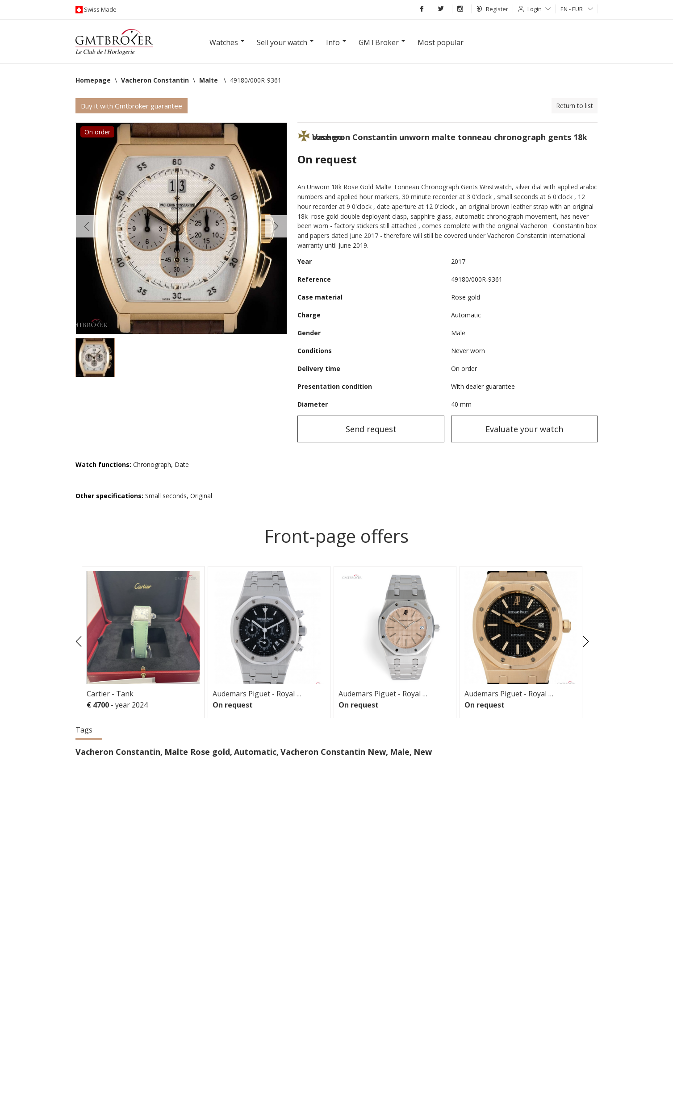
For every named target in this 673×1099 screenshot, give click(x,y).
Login (539, 9)
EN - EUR (576, 9)
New (423, 751)
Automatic (255, 751)
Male (400, 751)
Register (492, 9)
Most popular (441, 42)
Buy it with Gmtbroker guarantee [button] (131, 105)
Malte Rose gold (197, 751)
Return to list (574, 105)
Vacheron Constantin (117, 751)
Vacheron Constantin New (333, 751)
